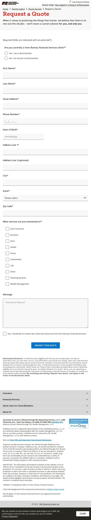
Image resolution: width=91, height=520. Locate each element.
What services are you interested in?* (22, 221)
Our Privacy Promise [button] (80, 2)
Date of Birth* (10, 129)
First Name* (9, 68)
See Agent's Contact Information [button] (72, 5)
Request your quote (45, 345)
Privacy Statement (10, 516)
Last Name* (9, 83)
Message (7, 294)
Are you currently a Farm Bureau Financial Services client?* (35, 47)
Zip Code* (8, 206)
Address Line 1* (11, 145)
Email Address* (11, 99)
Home (5, 9)
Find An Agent (18, 9)
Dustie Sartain (35, 9)
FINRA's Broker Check (55, 489)
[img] (14, 3)
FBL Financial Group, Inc (49, 504)
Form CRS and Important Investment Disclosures (30, 440)
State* (6, 190)
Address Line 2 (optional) (16, 160)
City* (5, 175)
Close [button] (83, 513)
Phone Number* (11, 114)
